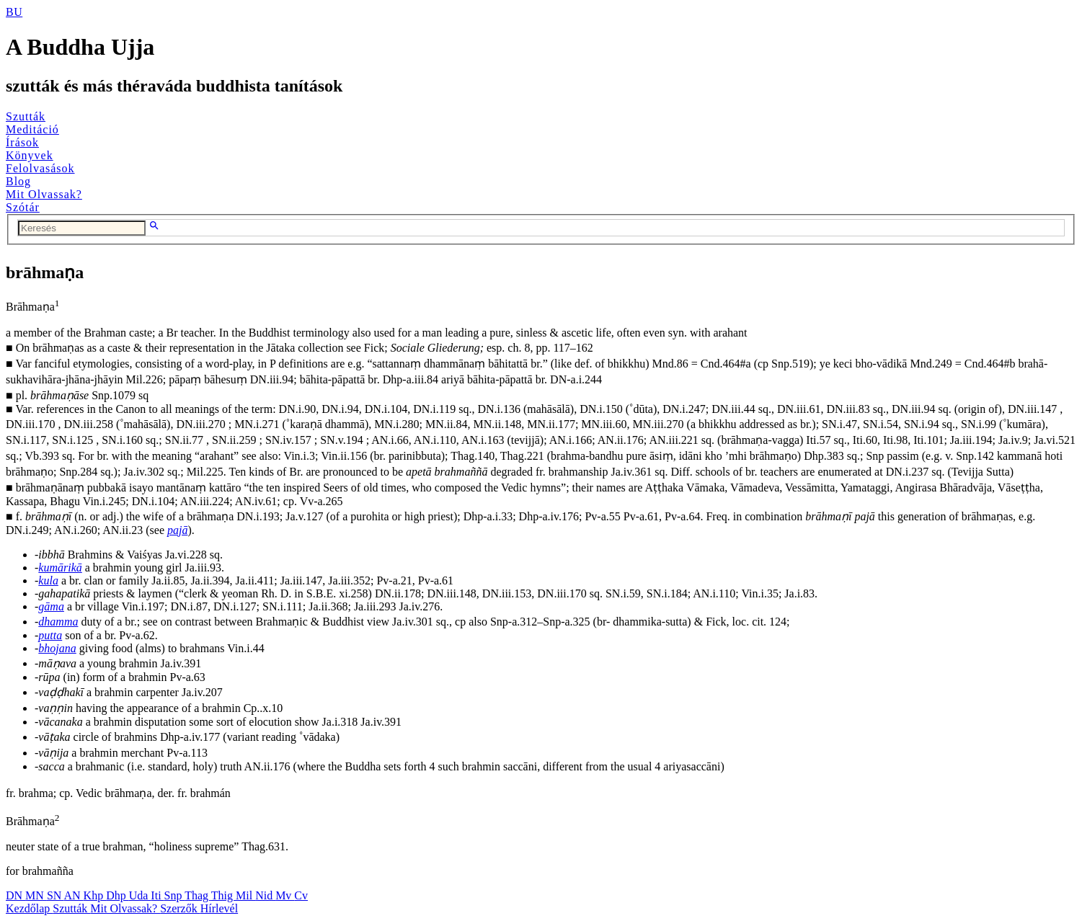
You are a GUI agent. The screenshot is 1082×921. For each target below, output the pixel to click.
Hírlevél (219, 908)
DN (15, 895)
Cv (301, 895)
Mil (245, 895)
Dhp (117, 895)
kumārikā (59, 567)
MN (36, 895)
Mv (284, 895)
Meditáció (32, 129)
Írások (22, 142)
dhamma (58, 621)
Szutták (25, 116)
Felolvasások (40, 168)
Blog (18, 181)
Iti (157, 895)
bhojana (57, 648)
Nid (265, 895)
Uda (140, 895)
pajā (177, 530)
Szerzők (180, 908)
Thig (223, 895)
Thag (198, 895)
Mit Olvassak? (44, 194)
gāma (51, 606)
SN (55, 895)
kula (48, 580)
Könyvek (29, 155)
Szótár (23, 207)
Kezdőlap (29, 908)
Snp (174, 895)
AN (73, 895)
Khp (95, 895)
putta (50, 635)
